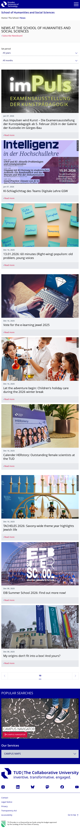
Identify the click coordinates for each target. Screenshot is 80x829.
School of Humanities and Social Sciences (28, 13)
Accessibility (6, 815)
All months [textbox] (8, 61)
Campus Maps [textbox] (12, 754)
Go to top (72, 815)
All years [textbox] (7, 53)
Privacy (4, 806)
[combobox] (40, 53)
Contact (4, 798)
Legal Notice (6, 802)
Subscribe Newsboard (12, 36)
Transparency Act (9, 811)
